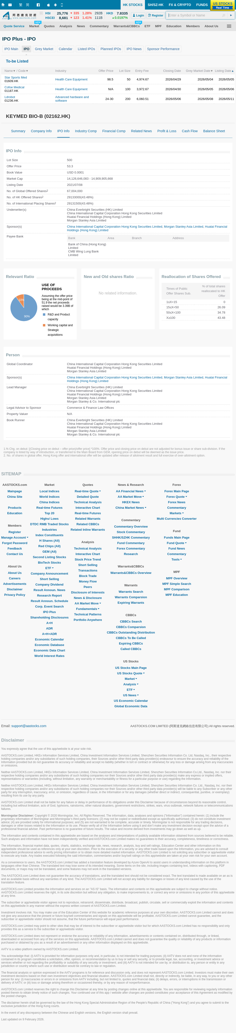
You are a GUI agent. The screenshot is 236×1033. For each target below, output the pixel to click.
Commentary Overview (131, 526)
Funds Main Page (177, 537)
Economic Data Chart (49, 650)
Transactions (87, 570)
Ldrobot (10, 97)
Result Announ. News (49, 590)
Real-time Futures (49, 507)
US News (131, 695)
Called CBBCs (130, 649)
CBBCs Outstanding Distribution (131, 632)
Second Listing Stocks (49, 557)
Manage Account (14, 537)
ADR (49, 628)
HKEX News (131, 502)
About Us (15, 573)
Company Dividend (50, 584)
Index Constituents (49, 535)
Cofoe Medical (14, 87)
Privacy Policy (14, 595)
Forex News (176, 502)
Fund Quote (177, 543)
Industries (49, 529)
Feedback (15, 548)
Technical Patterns (88, 614)
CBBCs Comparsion (131, 627)
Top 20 (49, 513)
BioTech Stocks (49, 562)
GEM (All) (49, 551)
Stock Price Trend (88, 559)
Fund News (177, 548)
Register (15, 532)
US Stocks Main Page (131, 668)
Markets (177, 513)
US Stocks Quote (130, 673)
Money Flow (88, 581)
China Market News (130, 507)
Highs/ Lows (49, 518)
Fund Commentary (131, 543)
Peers (88, 587)
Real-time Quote (88, 491)
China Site (14, 496)
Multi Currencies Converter (177, 518)
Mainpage (15, 491)
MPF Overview (176, 578)
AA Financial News (131, 491)
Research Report (49, 595)
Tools (176, 559)
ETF (49, 568)
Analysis (130, 684)
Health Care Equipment (71, 79)
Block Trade (88, 576)
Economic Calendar (49, 639)
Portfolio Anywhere (88, 620)
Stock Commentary (131, 532)
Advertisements (14, 584)
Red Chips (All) (49, 546)
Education (14, 513)
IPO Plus (49, 612)
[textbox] (200, 15)
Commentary (176, 507)
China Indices (49, 502)
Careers (15, 578)
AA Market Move (88, 603)
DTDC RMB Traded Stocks (49, 524)
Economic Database (49, 645)
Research (131, 554)
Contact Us (14, 554)
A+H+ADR (49, 634)
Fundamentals (87, 609)
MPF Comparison (177, 589)
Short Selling (49, 579)
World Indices (49, 496)
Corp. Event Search (49, 606)
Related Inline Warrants (88, 529)
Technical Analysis (88, 502)
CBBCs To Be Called (131, 638)
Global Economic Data (130, 706)
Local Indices (49, 491)
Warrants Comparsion (131, 597)
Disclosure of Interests (87, 592)
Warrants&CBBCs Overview (130, 573)
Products (14, 507)
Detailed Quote (88, 496)
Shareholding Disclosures (49, 617)
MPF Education (176, 595)
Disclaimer (15, 589)
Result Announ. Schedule (49, 601)
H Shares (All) (49, 540)
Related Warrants (87, 518)
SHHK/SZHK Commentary (131, 537)
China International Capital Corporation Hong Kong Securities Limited (114, 226)
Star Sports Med (16, 77)
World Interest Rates (49, 656)
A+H (49, 623)
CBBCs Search (131, 621)
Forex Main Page (176, 491)
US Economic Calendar (131, 701)
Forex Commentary (131, 548)
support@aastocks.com (28, 726)
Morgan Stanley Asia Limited (183, 226)
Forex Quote (176, 496)
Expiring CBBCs (131, 643)
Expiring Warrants (131, 602)
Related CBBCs (88, 524)
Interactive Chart (88, 507)
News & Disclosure (88, 598)
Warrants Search (131, 591)
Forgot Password (14, 543)
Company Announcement (49, 573)
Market (131, 679)
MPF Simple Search (176, 584)
